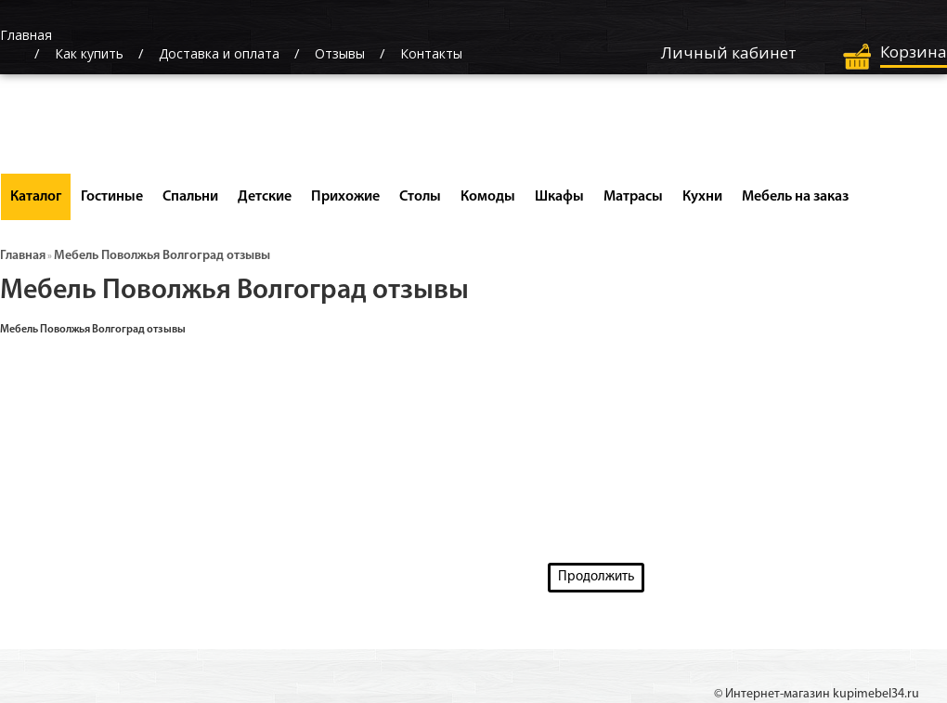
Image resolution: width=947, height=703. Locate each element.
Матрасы (633, 196)
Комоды (488, 196)
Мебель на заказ (795, 196)
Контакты (431, 53)
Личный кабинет (729, 52)
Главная (22, 256)
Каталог (35, 196)
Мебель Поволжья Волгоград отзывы (162, 256)
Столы (420, 196)
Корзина (913, 51)
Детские (265, 196)
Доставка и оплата (219, 53)
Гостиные (112, 196)
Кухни (702, 196)
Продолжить (596, 577)
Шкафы (559, 196)
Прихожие (345, 196)
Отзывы (340, 53)
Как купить (89, 53)
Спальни (190, 196)
